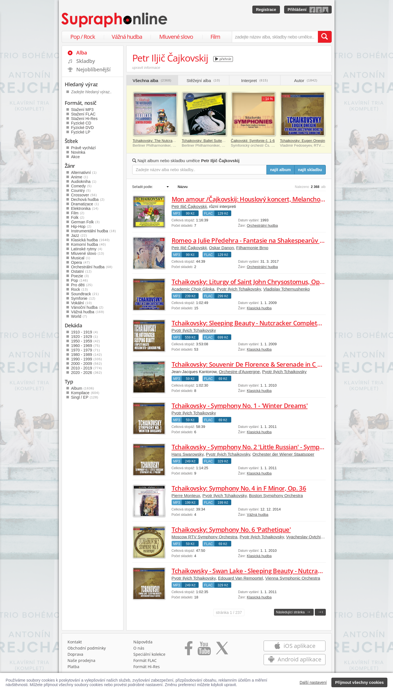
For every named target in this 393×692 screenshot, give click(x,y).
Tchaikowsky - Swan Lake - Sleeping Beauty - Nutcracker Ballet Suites (269, 570)
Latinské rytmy (87, 249)
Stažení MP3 (82, 109)
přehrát (223, 58)
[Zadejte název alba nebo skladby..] (199, 169)
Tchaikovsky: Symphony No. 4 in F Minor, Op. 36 (239, 488)
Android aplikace (294, 659)
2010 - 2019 (86, 368)
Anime (79, 177)
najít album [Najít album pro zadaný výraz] (280, 169)
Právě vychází (83, 148)
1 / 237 (229, 612)
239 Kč (190, 296)
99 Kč (190, 213)
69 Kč (223, 379)
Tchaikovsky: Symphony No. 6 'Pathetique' (231, 529)
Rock (79, 289)
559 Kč (190, 337)
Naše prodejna (81, 660)
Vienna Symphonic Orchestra (292, 578)
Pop (79, 280)
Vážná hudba (127, 36)
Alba (81, 52)
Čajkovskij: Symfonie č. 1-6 (253, 141)
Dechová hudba (88, 199)
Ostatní (81, 271)
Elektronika (85, 208)
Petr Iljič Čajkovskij (189, 206)
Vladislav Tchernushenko (286, 289)
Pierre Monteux (186, 495)
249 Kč (190, 461)
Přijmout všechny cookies (359, 682)
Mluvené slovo (176, 36)
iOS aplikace (294, 646)
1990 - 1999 (86, 359)
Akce (75, 157)
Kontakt (75, 642)
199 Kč (190, 503)
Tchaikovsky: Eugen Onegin (302, 141)
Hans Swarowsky (188, 454)
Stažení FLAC (83, 114)
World (79, 316)
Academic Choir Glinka (193, 289)
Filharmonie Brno (252, 247)
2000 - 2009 (86, 363)
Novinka (78, 152)
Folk (78, 217)
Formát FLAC (145, 660)
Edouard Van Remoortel (240, 578)
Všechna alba (152, 80)
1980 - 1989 (86, 354)
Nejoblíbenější (93, 69)
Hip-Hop (81, 226)
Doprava (75, 654)
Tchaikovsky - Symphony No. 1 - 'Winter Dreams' (240, 405)
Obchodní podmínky (87, 648)
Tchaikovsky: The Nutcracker (156, 141)
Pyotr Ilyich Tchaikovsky (239, 289)
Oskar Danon (221, 247)
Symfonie (83, 298)
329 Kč (223, 461)
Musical (81, 258)
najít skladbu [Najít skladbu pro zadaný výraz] (310, 169)
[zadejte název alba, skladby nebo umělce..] (275, 37)
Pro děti (82, 285)
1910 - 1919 (84, 332)
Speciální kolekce (149, 654)
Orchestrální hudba (262, 225)
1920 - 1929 (84, 336)
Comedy (81, 186)
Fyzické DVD (82, 127)
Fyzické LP (80, 132)
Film (215, 36)
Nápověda (142, 642)
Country (81, 190)
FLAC (208, 213)
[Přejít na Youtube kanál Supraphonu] (204, 650)
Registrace (266, 9)
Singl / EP (84, 397)
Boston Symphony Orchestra (276, 495)
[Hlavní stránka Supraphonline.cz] (115, 20)
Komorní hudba (88, 244)
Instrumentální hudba (93, 231)
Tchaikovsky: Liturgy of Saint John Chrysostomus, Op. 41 (251, 281)
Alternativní (84, 172)
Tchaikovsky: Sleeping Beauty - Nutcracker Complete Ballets (257, 323)
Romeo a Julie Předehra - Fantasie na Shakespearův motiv (254, 240)
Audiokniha (84, 181)
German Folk (85, 222)
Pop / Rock (82, 36)
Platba (73, 666)
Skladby (85, 61)
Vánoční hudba (87, 307)
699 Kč (223, 337)
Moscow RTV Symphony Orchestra (204, 536)
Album (82, 388)
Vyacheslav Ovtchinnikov (309, 536)
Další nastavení (313, 682)
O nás (138, 648)
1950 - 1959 (85, 341)
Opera (80, 262)
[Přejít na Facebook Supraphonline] (188, 650)
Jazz (79, 235)
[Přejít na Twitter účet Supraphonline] (222, 650)
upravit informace (146, 67)
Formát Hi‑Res (146, 666)
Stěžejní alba (203, 80)
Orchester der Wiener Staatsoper (283, 454)
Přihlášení (297, 9)
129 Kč (223, 213)
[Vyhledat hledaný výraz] (325, 37)
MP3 (176, 213)
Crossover (84, 195)
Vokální (81, 303)
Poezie (80, 276)
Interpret (254, 80)
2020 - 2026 (86, 372)
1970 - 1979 (85, 350)
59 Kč (190, 379)
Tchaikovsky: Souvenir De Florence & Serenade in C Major (253, 364)
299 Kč (223, 296)
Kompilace (85, 393)
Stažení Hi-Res (84, 118)
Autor (306, 80)
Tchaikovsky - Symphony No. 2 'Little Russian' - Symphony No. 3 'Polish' (271, 447)
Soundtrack (85, 294)
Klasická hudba (259, 308)
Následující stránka (293, 611)
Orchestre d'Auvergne (239, 371)
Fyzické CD (81, 123)
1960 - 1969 (85, 345)
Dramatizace (85, 204)
